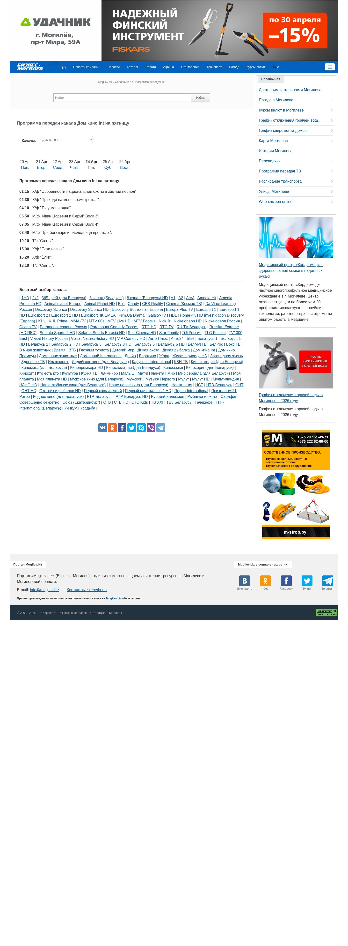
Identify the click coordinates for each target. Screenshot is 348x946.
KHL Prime (58, 321)
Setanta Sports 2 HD (57, 333)
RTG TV (167, 327)
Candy (133, 304)
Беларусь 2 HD (64, 344)
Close (53, 63)
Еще (276, 67)
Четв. (74, 167)
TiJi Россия (191, 333)
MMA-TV (78, 321)
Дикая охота (148, 350)
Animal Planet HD (99, 304)
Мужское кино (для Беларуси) (96, 379)
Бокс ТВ (233, 344)
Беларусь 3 (91, 344)
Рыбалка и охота (202, 397)
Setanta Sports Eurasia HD (101, 333)
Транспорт (214, 67)
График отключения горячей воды (289, 120)
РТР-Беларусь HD (132, 397)
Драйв (130, 356)
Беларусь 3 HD (118, 344)
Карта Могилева (273, 141)
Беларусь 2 (38, 344)
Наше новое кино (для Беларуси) (138, 385)
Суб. (108, 167)
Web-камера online (275, 202)
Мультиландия (226, 379)
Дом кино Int (204, 350)
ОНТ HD (29, 391)
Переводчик (269, 161)
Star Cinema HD (142, 333)
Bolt (121, 304)
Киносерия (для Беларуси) (210, 367)
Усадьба (87, 408)
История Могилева (275, 151)
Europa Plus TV (179, 309)
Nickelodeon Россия (222, 321)
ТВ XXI (157, 402)
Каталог (132, 67)
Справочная (123, 82)
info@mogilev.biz (44, 590)
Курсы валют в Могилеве (281, 110)
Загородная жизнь (226, 356)
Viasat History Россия (49, 338)
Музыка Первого (160, 379)
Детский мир (123, 350)
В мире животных (35, 350)
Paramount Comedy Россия (114, 327)
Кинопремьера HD (86, 367)
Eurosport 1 (206, 309)
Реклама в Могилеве (73, 613)
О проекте (48, 613)
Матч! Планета (151, 373)
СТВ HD (121, 402)
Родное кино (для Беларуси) (58, 397)
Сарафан (229, 397)
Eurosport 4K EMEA (98, 315)
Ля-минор (109, 373)
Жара (164, 356)
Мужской (134, 379)
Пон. (25, 167)
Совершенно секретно (39, 402)
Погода (234, 67)
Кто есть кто (48, 373)
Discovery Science (51, 309)
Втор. (42, 167)
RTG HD (149, 327)
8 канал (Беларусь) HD (147, 298)
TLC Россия (215, 333)
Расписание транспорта (280, 181)
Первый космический (103, 391)
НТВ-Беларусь (219, 385)
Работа (150, 67)
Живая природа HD (189, 356)
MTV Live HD (119, 321)
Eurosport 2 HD (64, 315)
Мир (171, 373)
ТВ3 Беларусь (178, 402)
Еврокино (147, 356)
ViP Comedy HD (131, 338)
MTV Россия (145, 321)
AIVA (190, 298)
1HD (25, 298)
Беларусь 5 (145, 344)
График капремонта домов (283, 130)
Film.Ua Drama (132, 315)
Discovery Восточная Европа (137, 309)
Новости (114, 67)
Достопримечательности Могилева (290, 90)
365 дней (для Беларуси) (64, 298)
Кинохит (26, 373)
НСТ (199, 385)
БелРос (216, 344)
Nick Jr (165, 321)
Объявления (190, 67)
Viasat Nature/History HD (92, 338)
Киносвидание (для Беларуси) (133, 367)
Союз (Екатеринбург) (81, 402)
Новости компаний (86, 67)
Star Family (169, 333)
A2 (180, 298)
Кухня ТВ (89, 373)
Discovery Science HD (89, 309)
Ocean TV (28, 327)
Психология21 (223, 391)
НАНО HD (28, 385)
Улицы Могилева (274, 191)
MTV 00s (96, 321)
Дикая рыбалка (176, 350)
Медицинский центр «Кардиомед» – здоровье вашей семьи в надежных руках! (291, 270)
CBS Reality (152, 304)
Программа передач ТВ (280, 171)
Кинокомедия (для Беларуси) (217, 362)
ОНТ (239, 385)
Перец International (191, 391)
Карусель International (151, 362)
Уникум (70, 408)
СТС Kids (139, 402)
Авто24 (177, 338)
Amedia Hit (206, 298)
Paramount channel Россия (63, 327)
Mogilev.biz (105, 82)
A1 (173, 298)
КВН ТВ (181, 362)
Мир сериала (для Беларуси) (204, 373)
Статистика (98, 613)
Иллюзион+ (58, 362)
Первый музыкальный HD (148, 391)
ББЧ (190, 338)
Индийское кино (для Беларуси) (100, 362)
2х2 (35, 298)
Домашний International (101, 356)
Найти (200, 97)
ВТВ (72, 350)
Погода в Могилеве (276, 100)
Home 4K (188, 315)
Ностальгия (181, 385)
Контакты (115, 613)
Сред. (58, 167)
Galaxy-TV (157, 315)
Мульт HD (201, 379)
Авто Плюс (158, 338)
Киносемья (173, 367)
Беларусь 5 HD (171, 344)
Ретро (24, 397)
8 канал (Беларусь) (106, 298)
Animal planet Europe (62, 304)
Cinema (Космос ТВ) (184, 304)
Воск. (125, 167)
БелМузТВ (197, 344)
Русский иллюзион (167, 397)
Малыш (128, 373)
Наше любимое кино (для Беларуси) (73, 385)
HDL (173, 315)
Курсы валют (255, 67)
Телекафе (203, 402)
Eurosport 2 (38, 315)
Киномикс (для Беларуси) (44, 367)
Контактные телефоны (87, 590)
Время (59, 350)
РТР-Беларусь (100, 397)
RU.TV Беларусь (191, 327)
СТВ (107, 402)
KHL (42, 321)
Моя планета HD (52, 379)
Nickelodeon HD (188, 321)
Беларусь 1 (207, 338)
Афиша (168, 67)
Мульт (183, 379)
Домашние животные (58, 356)
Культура (70, 373)
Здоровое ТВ (33, 362)
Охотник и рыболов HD (60, 391)
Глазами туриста (94, 350)
